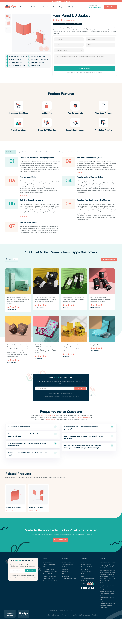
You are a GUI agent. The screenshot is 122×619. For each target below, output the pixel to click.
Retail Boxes (65, 576)
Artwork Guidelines (86, 564)
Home (55, 23)
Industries (33, 7)
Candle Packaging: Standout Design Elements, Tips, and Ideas (107, 593)
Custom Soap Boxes (48, 578)
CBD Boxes (46, 566)
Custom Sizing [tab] (58, 152)
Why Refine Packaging (87, 566)
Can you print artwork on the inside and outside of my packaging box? (84, 427)
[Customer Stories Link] (72, 615)
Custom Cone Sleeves (49, 564)
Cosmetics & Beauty (67, 564)
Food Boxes (65, 571)
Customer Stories (86, 571)
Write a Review (109, 259)
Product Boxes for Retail (49, 576)
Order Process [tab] (11, 152)
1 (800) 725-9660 (50, 419)
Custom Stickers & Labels (69, 578)
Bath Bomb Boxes (48, 562)
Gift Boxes (65, 573)
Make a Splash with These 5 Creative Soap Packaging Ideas (107, 580)
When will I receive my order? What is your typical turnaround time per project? (28, 444)
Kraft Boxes (65, 569)
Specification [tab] (23, 152)
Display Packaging (67, 566)
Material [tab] (69, 152)
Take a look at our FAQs (47, 415)
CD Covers (67, 23)
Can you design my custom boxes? (28, 426)
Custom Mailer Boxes (49, 573)
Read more (80, 172)
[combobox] (69, 50)
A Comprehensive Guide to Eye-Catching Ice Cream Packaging (107, 586)
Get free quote (110, 7)
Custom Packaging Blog (87, 578)
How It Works (84, 569)
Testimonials (84, 573)
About (42, 7)
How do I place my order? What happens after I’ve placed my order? (28, 454)
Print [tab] (76, 152)
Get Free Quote (85, 581)
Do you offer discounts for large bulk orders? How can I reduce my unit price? (28, 435)
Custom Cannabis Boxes (68, 562)
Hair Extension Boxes (48, 569)
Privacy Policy (99, 72)
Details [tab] (48, 152)
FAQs (82, 576)
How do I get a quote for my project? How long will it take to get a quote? (84, 437)
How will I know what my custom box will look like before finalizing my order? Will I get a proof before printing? (84, 446)
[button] (13, 1)
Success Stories (52, 7)
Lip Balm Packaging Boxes (50, 571)
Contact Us (67, 7)
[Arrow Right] (46, 48)
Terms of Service (90, 72)
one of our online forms (82, 417)
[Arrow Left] (41, 48)
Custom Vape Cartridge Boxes (51, 581)
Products (23, 7)
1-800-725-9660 (95, 7)
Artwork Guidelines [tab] (36, 152)
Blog (60, 7)
